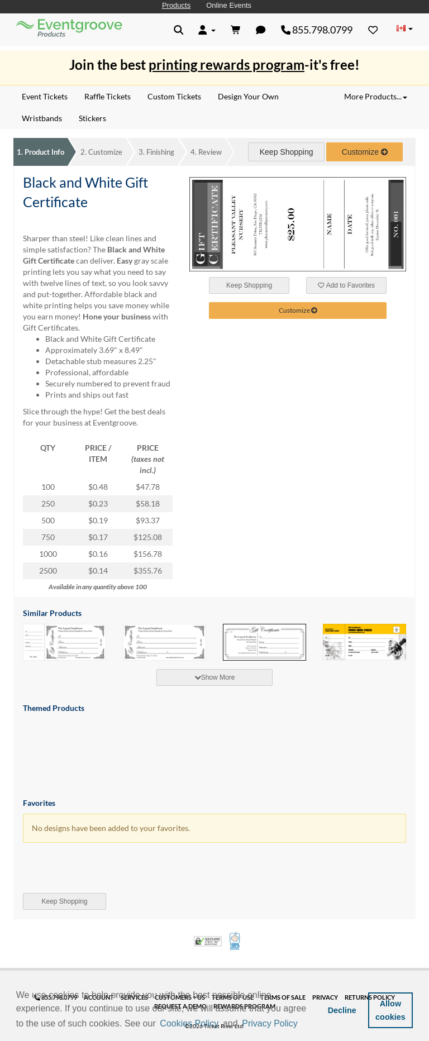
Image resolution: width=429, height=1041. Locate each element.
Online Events (228, 5)
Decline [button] (342, 1010)
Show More (214, 677)
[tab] (214, 677)
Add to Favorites (346, 285)
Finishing (156, 151)
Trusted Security (207, 941)
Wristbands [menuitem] (42, 118)
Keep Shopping (286, 151)
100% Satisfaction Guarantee (235, 941)
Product (40, 151)
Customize (101, 151)
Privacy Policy (270, 1023)
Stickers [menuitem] (92, 118)
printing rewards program (226, 64)
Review (206, 151)
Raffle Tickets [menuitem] (107, 96)
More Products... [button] (375, 96)
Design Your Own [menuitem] (248, 96)
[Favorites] (373, 30)
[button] (303, 1024)
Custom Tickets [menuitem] (174, 96)
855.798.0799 (317, 29)
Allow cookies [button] (390, 1010)
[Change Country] (404, 29)
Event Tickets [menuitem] (45, 96)
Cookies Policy (189, 1023)
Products (176, 5)
